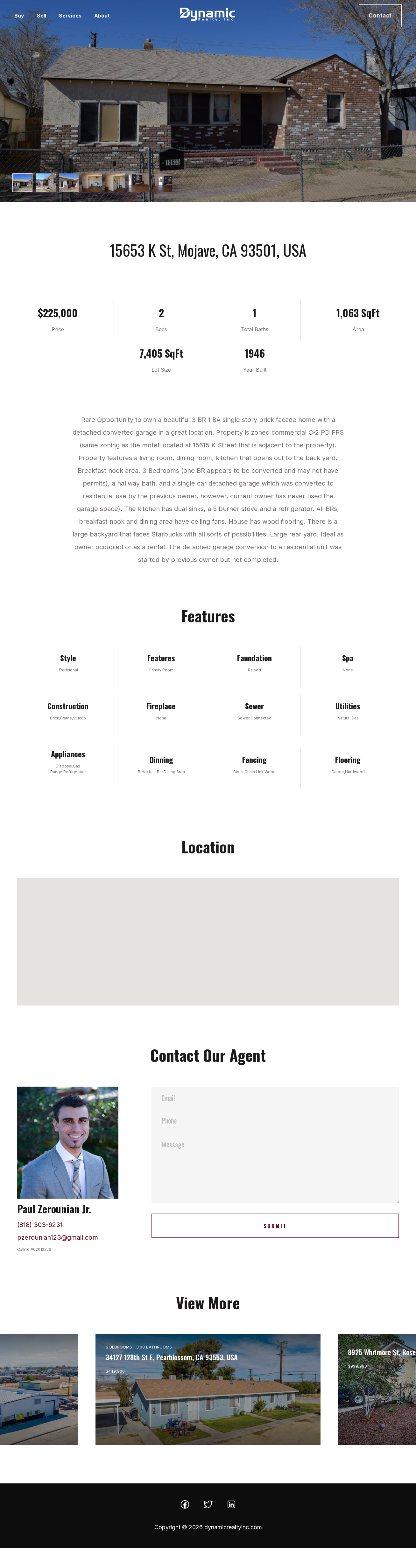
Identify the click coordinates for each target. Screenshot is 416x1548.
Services (70, 15)
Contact (380, 15)
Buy (19, 15)
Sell (41, 15)
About (102, 15)
